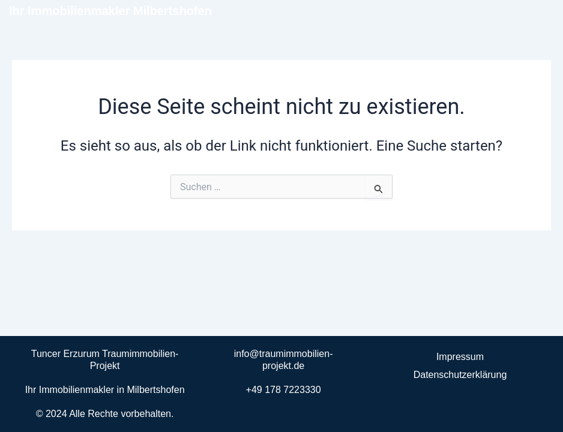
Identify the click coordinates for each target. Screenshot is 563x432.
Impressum (460, 357)
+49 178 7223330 (283, 390)
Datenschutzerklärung (460, 375)
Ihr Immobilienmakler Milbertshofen (110, 10)
